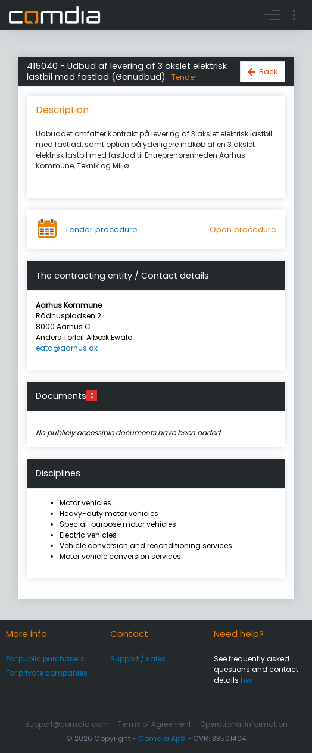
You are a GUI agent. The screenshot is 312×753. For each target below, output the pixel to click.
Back (268, 72)
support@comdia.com (67, 724)
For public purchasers (45, 659)
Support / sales (138, 659)
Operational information (244, 724)
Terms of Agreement (154, 724)
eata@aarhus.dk (67, 348)
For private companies (47, 673)
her (246, 680)
